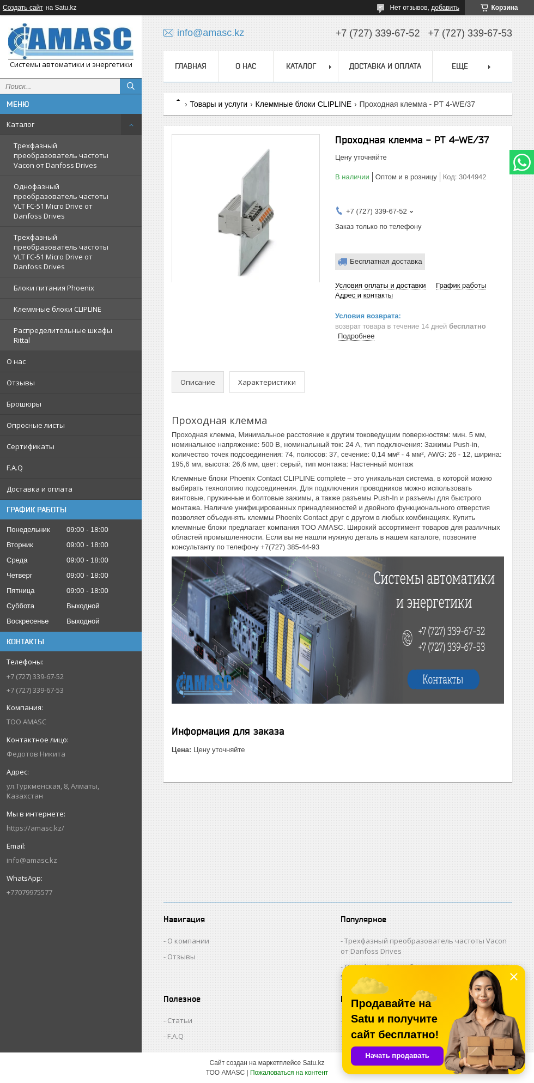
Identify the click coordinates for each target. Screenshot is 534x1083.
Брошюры (24, 404)
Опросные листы (36, 425)
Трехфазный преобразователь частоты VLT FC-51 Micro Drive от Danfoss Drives (61, 251)
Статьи (179, 1020)
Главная (191, 66)
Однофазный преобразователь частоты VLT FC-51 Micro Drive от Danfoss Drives (61, 201)
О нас (16, 361)
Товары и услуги (218, 104)
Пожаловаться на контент (289, 1072)
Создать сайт (23, 7)
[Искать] (131, 86)
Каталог (20, 124)
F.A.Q (15, 468)
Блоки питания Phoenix (54, 288)
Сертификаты (30, 446)
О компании (188, 941)
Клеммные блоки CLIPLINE (57, 309)
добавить (445, 7)
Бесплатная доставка (386, 261)
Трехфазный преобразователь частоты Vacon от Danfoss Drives (61, 155)
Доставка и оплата (39, 489)
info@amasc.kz (32, 860)
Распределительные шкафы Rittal (63, 335)
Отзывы (21, 383)
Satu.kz (313, 1063)
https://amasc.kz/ (35, 828)
